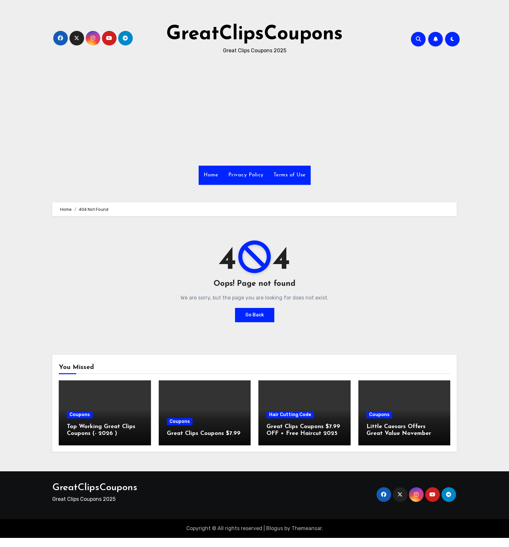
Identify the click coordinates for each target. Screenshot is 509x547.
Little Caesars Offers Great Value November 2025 (398, 434)
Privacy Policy (246, 175)
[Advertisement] (254, 110)
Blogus (274, 528)
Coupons (79, 414)
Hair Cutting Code (290, 414)
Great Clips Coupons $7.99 (204, 433)
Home (211, 175)
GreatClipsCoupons (254, 34)
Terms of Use (289, 175)
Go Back (254, 315)
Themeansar (307, 528)
